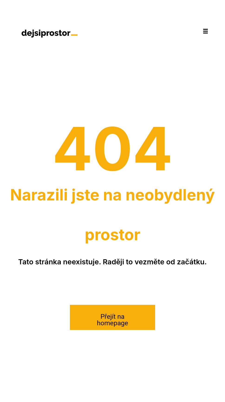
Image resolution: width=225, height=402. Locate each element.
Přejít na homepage (112, 320)
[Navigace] (205, 30)
